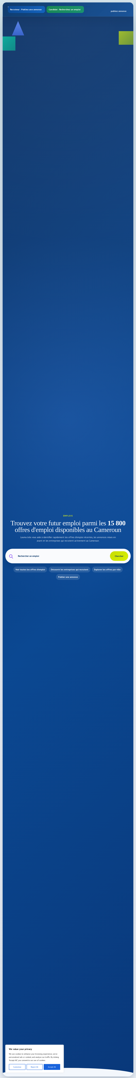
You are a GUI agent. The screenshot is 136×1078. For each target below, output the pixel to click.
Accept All (52, 1067)
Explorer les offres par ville (107, 569)
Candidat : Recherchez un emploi (64, 9)
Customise (17, 1067)
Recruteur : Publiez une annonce (26, 9)
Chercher (119, 556)
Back (88, 6)
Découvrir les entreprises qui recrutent (69, 569)
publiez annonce (118, 11)
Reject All (34, 1067)
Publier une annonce (68, 577)
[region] (34, 1059)
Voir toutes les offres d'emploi (30, 569)
